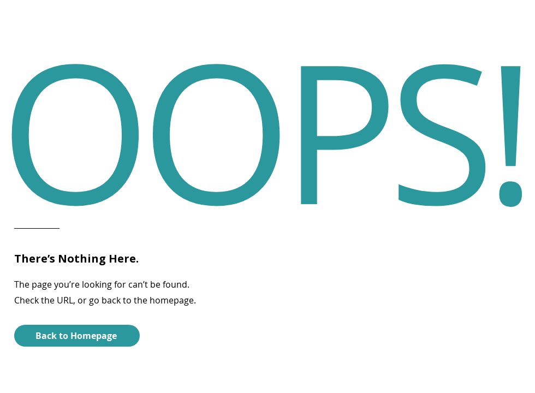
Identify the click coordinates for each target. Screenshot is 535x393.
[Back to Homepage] (77, 336)
